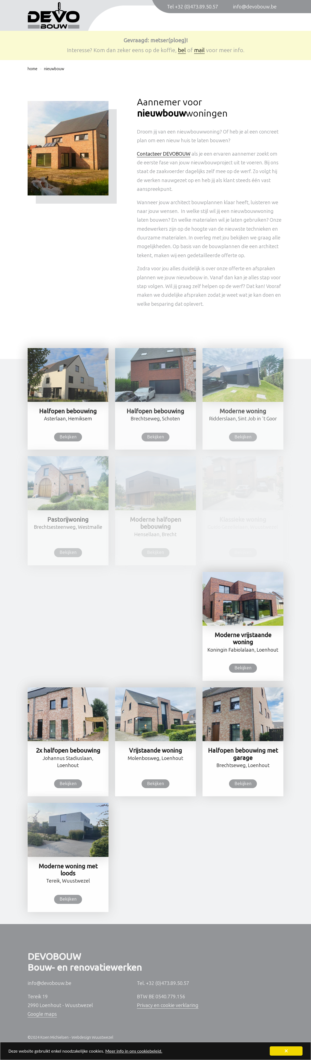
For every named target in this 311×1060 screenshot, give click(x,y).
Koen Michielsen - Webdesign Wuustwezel (76, 1037)
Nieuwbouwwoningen (118, 22)
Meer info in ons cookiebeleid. (133, 1052)
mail (199, 50)
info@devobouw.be (255, 7)
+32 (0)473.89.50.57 (167, 983)
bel (182, 50)
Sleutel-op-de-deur (224, 22)
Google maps (42, 1014)
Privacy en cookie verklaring (167, 1005)
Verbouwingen (172, 22)
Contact (268, 22)
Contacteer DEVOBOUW (163, 154)
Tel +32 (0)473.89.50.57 (192, 7)
